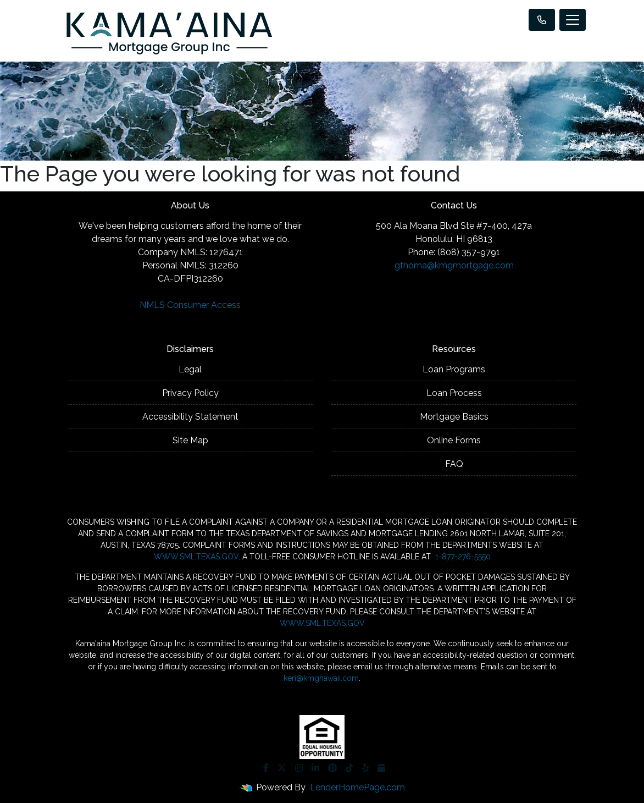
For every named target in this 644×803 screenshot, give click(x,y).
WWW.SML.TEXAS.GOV (196, 556)
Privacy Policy (190, 393)
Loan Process (454, 393)
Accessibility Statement (190, 416)
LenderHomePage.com (357, 787)
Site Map (190, 440)
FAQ (454, 464)
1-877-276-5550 (462, 556)
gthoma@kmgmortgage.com (454, 265)
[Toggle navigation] (572, 20)
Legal (190, 369)
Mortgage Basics (454, 416)
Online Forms (454, 440)
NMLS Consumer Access (190, 305)
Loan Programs (454, 369)
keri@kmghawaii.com (321, 678)
